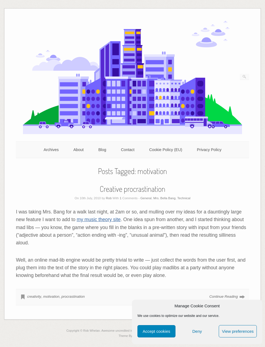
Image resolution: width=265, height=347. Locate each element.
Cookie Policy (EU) (165, 150)
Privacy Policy (209, 150)
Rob (109, 198)
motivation (51, 296)
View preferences (238, 331)
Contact (128, 150)
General (146, 198)
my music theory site (98, 219)
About (78, 150)
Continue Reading (223, 296)
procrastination (73, 296)
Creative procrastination (132, 189)
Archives (51, 150)
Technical (184, 198)
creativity (34, 296)
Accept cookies (156, 331)
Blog (102, 150)
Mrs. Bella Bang (164, 198)
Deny (197, 331)
